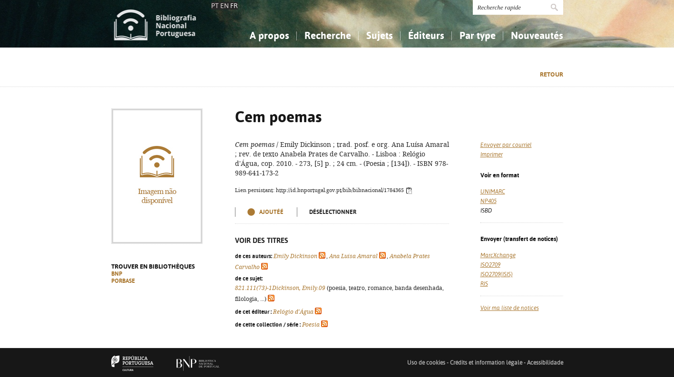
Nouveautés (537, 35)
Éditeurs (426, 35)
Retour (551, 74)
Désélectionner (332, 212)
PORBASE (123, 281)
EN (224, 6)
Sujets (379, 35)
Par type (477, 35)
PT (215, 6)
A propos (269, 35)
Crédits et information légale (487, 362)
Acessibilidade (545, 362)
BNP (116, 274)
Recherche (327, 35)
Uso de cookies (426, 362)
